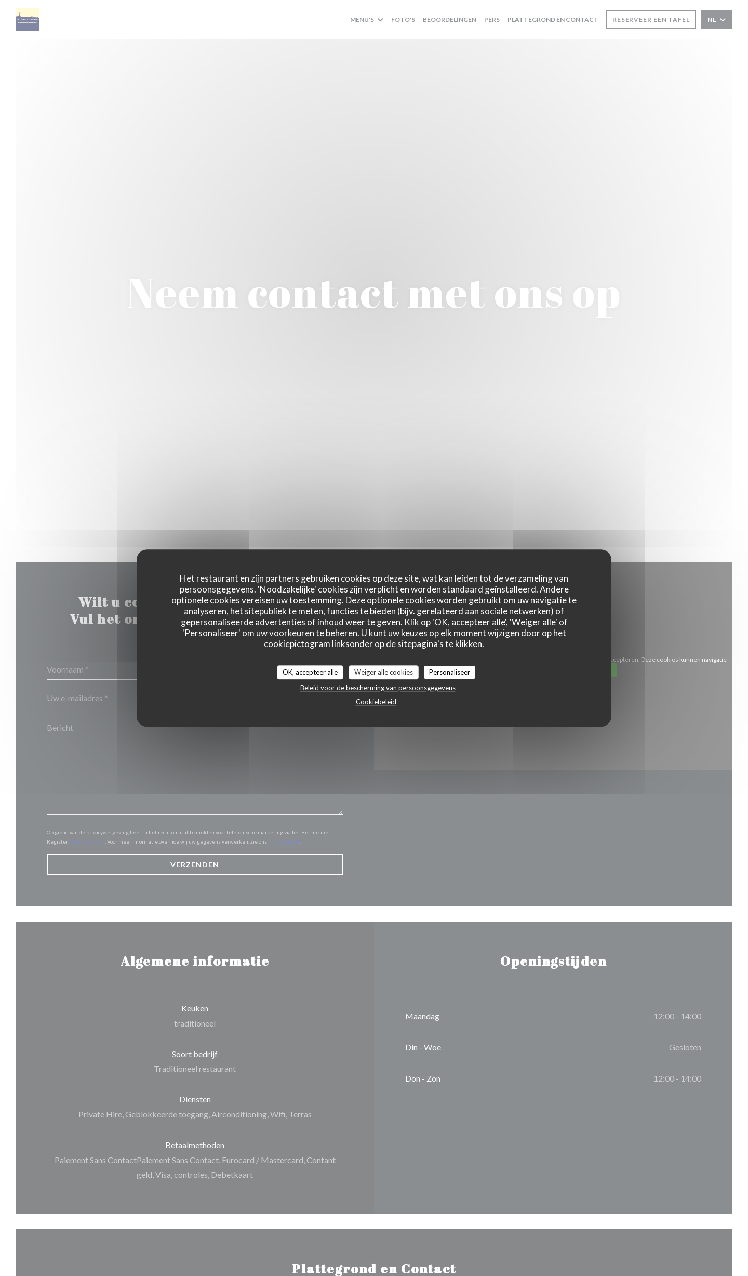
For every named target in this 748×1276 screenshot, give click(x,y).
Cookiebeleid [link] (376, 702)
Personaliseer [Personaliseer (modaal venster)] (449, 672)
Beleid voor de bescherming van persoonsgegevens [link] (378, 687)
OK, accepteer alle (310, 672)
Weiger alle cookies (383, 672)
